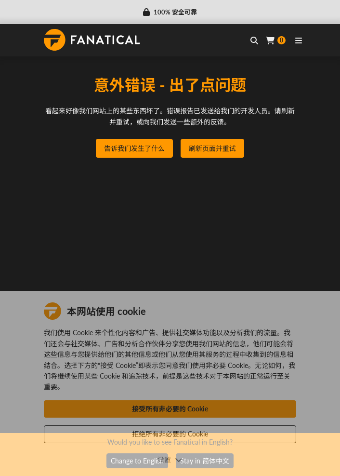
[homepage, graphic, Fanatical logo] (92, 40)
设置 (170, 459)
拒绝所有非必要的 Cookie (170, 434)
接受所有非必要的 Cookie (170, 409)
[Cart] (275, 40)
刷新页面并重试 (212, 148)
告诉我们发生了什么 (134, 148)
